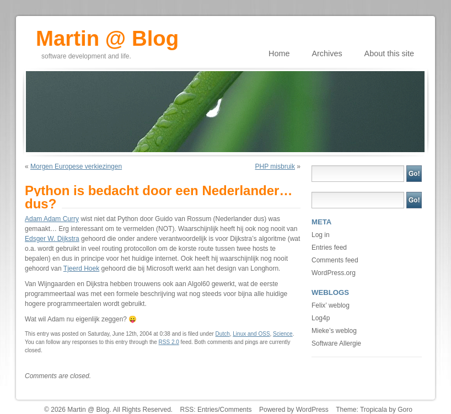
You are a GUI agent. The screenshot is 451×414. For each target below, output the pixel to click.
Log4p (321, 318)
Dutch (223, 334)
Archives (327, 53)
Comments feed (335, 260)
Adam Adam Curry (52, 219)
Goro (405, 409)
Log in (321, 235)
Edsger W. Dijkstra (52, 239)
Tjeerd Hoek (81, 268)
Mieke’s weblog (334, 331)
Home (279, 53)
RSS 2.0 (169, 342)
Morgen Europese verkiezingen (76, 166)
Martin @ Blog (107, 34)
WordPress (312, 409)
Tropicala (373, 409)
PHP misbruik (275, 166)
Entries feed (329, 247)
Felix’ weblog (331, 305)
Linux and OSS (251, 334)
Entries (207, 409)
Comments (236, 409)
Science (283, 334)
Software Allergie (336, 343)
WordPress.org (334, 273)
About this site (389, 53)
